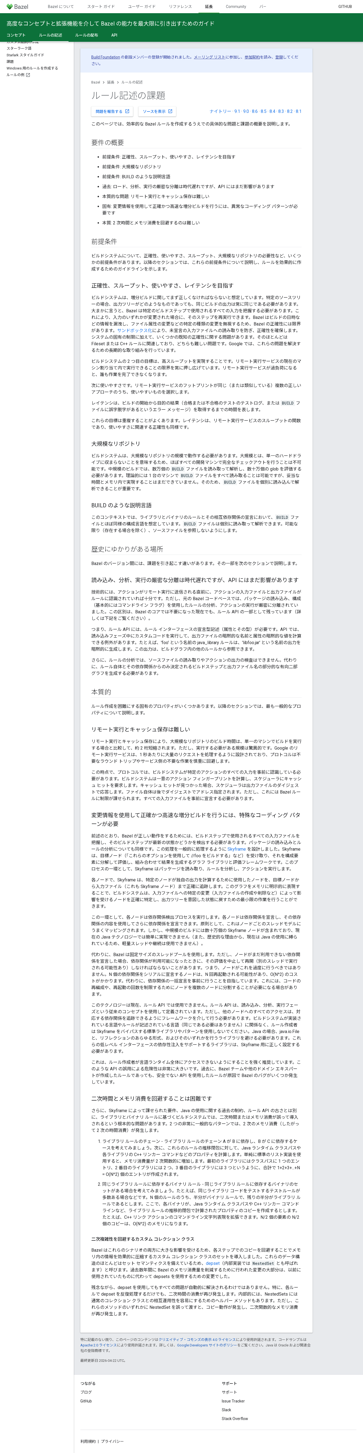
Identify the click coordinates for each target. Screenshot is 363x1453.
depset (213, 1263)
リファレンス (180, 6)
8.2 (290, 111)
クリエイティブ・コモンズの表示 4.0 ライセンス (197, 1340)
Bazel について (61, 6)
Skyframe (237, 849)
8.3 (281, 111)
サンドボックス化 (134, 330)
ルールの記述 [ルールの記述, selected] (50, 35)
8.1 (299, 111)
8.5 (263, 111)
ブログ (86, 1392)
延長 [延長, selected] (209, 6)
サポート (229, 1392)
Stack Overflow (235, 1418)
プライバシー (112, 1441)
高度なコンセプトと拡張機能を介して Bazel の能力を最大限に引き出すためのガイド (111, 23)
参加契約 (252, 57)
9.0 (246, 111)
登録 (279, 57)
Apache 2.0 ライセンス (98, 1345)
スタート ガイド (101, 6)
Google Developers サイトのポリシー (207, 1345)
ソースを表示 (158, 111)
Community (236, 6)
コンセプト (16, 35)
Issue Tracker (233, 1401)
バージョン (269, 6)
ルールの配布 (86, 35)
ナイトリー (220, 111)
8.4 (272, 111)
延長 (110, 82)
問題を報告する (113, 111)
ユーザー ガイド (142, 6)
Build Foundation (105, 57)
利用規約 (88, 1441)
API (114, 35)
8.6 (255, 111)
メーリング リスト (209, 57)
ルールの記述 (132, 82)
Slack (226, 1410)
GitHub (345, 6)
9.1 (237, 111)
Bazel (95, 82)
